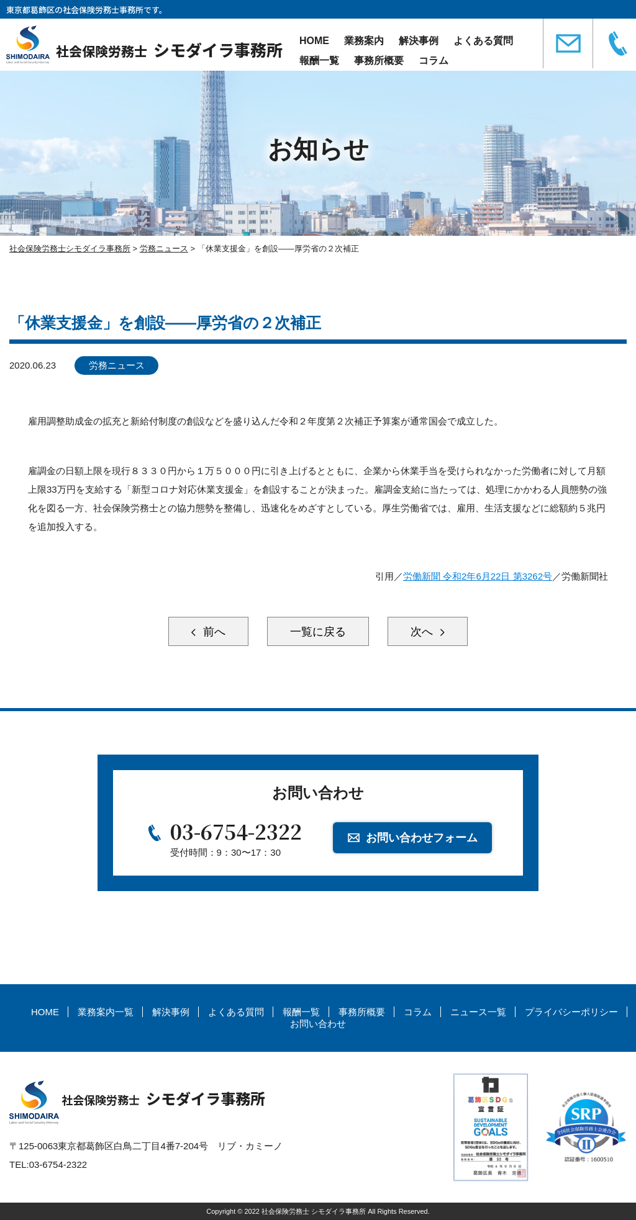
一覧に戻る (318, 632)
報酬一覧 (319, 60)
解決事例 (418, 40)
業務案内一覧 (106, 1012)
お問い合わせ (318, 1023)
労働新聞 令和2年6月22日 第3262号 (477, 576)
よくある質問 (483, 40)
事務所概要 (379, 60)
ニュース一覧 (478, 1012)
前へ (212, 632)
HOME (314, 40)
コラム (433, 60)
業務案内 (364, 40)
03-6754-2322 (236, 831)
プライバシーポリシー (571, 1012)
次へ (423, 632)
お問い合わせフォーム (422, 838)
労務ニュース (117, 365)
